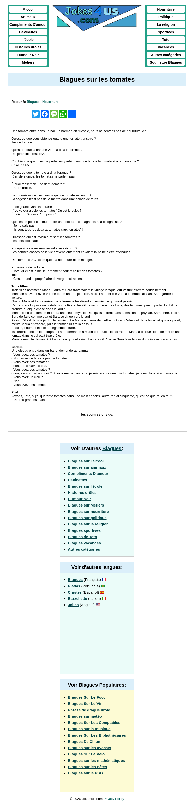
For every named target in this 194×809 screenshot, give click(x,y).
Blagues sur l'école (85, 486)
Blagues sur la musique (89, 729)
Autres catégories (166, 55)
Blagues (33, 102)
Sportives (166, 32)
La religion (166, 24)
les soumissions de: (97, 414)
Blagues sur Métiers (86, 505)
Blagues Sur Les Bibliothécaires (97, 735)
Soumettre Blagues (166, 62)
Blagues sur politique (87, 518)
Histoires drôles (28, 47)
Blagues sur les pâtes (87, 767)
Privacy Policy (114, 799)
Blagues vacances (84, 543)
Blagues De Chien (84, 741)
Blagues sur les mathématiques (96, 760)
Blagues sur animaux (87, 467)
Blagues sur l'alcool (86, 461)
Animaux (28, 17)
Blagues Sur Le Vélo (86, 754)
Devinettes (28, 32)
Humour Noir (28, 55)
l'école (28, 40)
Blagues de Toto (82, 537)
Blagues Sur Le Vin (85, 703)
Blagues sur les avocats (89, 748)
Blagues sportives (84, 530)
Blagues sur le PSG (85, 773)
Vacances (166, 47)
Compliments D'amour (28, 24)
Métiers (28, 62)
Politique (165, 17)
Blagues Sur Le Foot (86, 697)
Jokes (73, 605)
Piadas (74, 586)
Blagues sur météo (85, 716)
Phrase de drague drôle (89, 710)
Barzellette (77, 598)
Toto (165, 40)
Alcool (28, 9)
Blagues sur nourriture (88, 511)
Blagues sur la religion (88, 524)
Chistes (75, 592)
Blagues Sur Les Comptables (94, 722)
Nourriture (165, 9)
